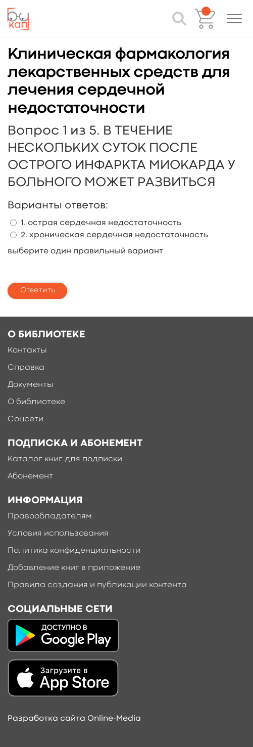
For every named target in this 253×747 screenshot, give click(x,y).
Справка (26, 367)
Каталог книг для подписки (65, 459)
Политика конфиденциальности (74, 550)
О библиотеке (36, 402)
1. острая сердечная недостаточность (101, 223)
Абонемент (30, 476)
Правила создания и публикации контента (97, 585)
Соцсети (25, 419)
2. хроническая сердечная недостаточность (114, 235)
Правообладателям (50, 516)
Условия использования (58, 533)
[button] (234, 19)
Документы (31, 384)
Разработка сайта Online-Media (74, 718)
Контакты (27, 350)
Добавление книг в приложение (74, 568)
